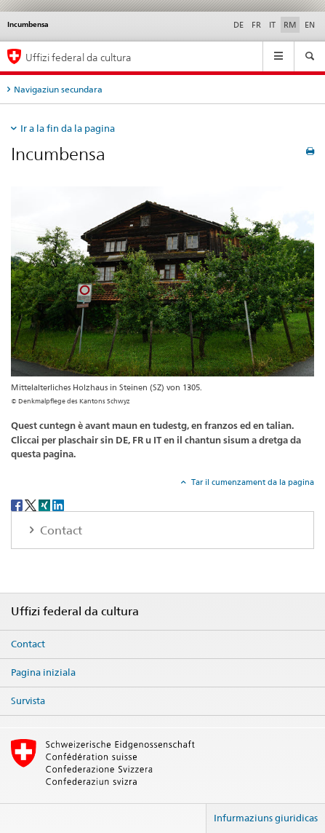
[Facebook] (18, 504)
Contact (28, 644)
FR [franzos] (256, 25)
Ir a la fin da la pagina (67, 128)
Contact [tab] (59, 530)
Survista (28, 700)
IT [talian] (272, 25)
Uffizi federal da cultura (78, 57)
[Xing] (45, 504)
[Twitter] (32, 504)
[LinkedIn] (58, 504)
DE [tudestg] (238, 25)
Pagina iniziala (43, 672)
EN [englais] (310, 25)
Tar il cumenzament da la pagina (251, 482)
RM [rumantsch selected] (290, 25)
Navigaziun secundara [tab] (58, 89)
